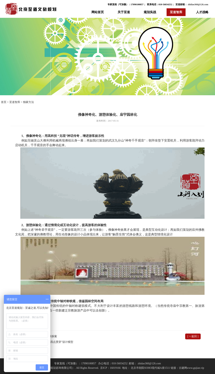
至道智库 (176, 12)
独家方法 (28, 102)
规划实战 (150, 12)
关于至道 (124, 12)
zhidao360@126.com (197, 4)
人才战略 (202, 12)
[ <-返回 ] (193, 336)
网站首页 (97, 12)
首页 (3, 102)
